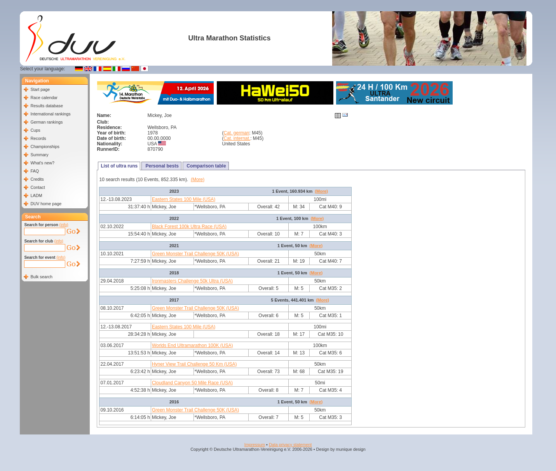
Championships (44, 146)
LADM (36, 195)
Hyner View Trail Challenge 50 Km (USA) (194, 364)
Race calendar (44, 97)
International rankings (50, 114)
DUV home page (45, 203)
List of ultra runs (119, 166)
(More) (197, 179)
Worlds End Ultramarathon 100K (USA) (192, 345)
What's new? (42, 162)
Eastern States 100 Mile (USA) (183, 199)
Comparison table (205, 166)
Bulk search (41, 276)
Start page (40, 89)
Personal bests (161, 166)
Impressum (254, 444)
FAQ (34, 171)
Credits (37, 179)
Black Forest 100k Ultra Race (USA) (189, 226)
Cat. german (236, 133)
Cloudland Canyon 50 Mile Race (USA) (192, 383)
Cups (35, 130)
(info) (63, 225)
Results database (46, 105)
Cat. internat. (236, 138)
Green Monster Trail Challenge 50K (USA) (195, 253)
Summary (39, 154)
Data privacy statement (290, 444)
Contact (37, 187)
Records (38, 138)
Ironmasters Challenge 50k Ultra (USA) (192, 281)
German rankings (46, 122)
